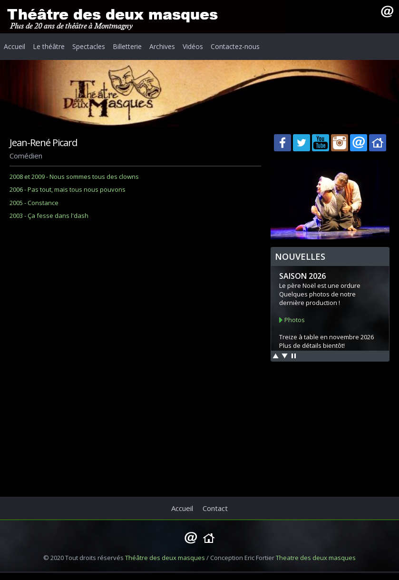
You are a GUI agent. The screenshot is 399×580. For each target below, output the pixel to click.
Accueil (14, 46)
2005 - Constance (34, 202)
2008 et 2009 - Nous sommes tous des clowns (74, 176)
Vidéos (193, 46)
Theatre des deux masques (316, 557)
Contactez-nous (235, 46)
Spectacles (88, 46)
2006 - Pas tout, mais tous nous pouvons (68, 189)
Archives (162, 46)
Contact (215, 508)
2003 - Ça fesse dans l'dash (49, 215)
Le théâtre (49, 46)
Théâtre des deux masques (165, 557)
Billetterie (127, 46)
